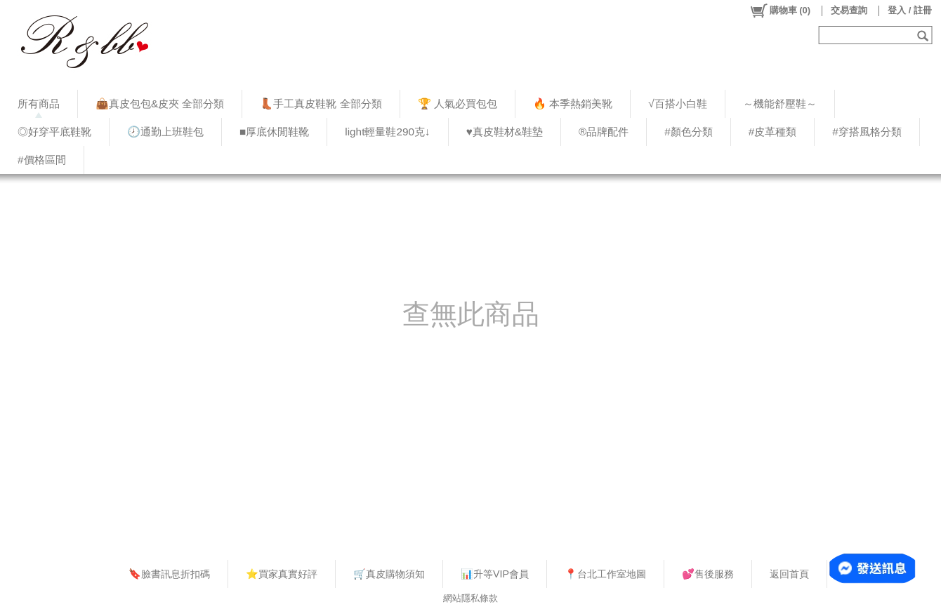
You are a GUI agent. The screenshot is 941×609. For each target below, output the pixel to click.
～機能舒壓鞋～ (780, 103)
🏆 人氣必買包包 (457, 103)
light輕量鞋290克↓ (387, 132)
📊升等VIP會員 (495, 574)
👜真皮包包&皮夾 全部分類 (160, 103)
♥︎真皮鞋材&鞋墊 (504, 132)
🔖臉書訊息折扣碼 (169, 574)
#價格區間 (42, 160)
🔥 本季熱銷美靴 (572, 103)
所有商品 (39, 103)
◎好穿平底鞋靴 (54, 132)
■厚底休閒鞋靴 (274, 132)
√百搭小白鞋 (677, 103)
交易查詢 (849, 10)
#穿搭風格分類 (867, 132)
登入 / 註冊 (910, 10)
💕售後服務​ (708, 574)
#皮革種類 (773, 132)
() (780, 10)
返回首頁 (789, 574)
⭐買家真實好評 (281, 574)
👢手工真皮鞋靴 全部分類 (320, 103)
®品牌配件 (604, 132)
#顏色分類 (688, 132)
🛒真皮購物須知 (389, 574)
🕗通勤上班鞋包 (165, 132)
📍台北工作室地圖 (605, 574)
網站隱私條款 (470, 598)
